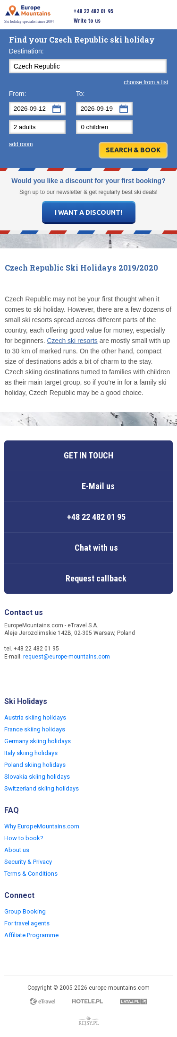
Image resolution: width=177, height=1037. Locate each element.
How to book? (23, 838)
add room (21, 144)
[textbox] (88, 66)
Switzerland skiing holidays (41, 788)
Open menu (166, 16)
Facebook (12, 676)
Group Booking (25, 911)
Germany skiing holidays (37, 741)
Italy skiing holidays (31, 752)
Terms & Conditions (31, 873)
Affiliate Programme (31, 935)
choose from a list (146, 82)
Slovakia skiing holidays (37, 776)
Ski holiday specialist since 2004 (29, 14)
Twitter (31, 676)
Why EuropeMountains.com (41, 826)
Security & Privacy (28, 861)
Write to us (87, 21)
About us (16, 849)
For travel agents (27, 923)
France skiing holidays (34, 729)
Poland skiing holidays (35, 764)
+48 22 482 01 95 (93, 11)
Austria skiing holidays (35, 717)
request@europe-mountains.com (66, 656)
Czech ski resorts (72, 340)
